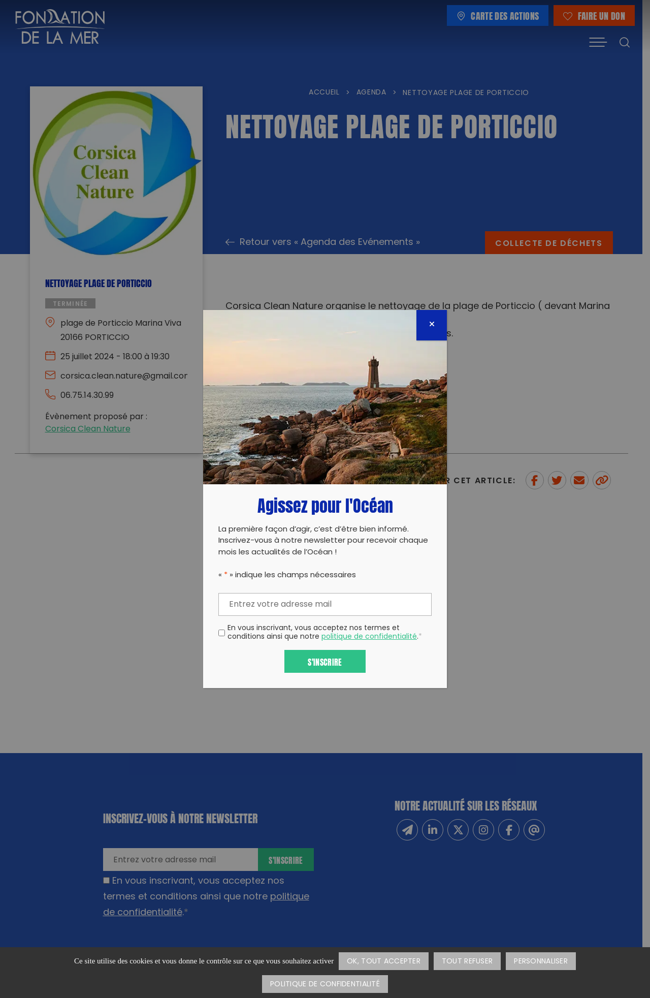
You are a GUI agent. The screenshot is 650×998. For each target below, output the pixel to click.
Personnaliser (541, 962)
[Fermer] (431, 325)
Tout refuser (467, 962)
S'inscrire (325, 661)
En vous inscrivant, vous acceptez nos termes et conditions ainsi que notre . (325, 633)
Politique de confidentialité (325, 984)
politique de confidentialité (369, 637)
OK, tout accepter (383, 962)
